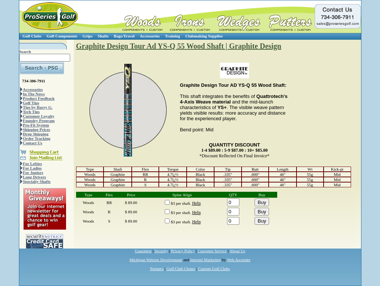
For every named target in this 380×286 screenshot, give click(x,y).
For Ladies (32, 168)
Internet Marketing (205, 259)
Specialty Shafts (37, 181)
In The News (34, 94)
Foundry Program (39, 120)
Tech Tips (31, 111)
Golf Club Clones (180, 268)
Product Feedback (39, 98)
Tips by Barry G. (38, 107)
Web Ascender (238, 259)
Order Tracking (36, 138)
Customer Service (212, 251)
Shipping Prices (36, 129)
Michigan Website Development (156, 259)
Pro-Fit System (36, 125)
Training (172, 36)
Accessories (150, 36)
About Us (237, 251)
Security (161, 251)
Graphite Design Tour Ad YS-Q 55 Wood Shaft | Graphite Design (178, 46)
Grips (87, 36)
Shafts (103, 36)
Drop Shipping (36, 134)
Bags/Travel (124, 36)
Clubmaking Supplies (204, 36)
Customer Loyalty (39, 116)
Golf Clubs (32, 36)
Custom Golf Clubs (214, 268)
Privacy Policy (183, 251)
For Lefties (32, 163)
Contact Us (32, 143)
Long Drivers (34, 177)
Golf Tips (31, 103)
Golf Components (62, 36)
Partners (157, 268)
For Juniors (33, 172)
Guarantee (143, 251)
